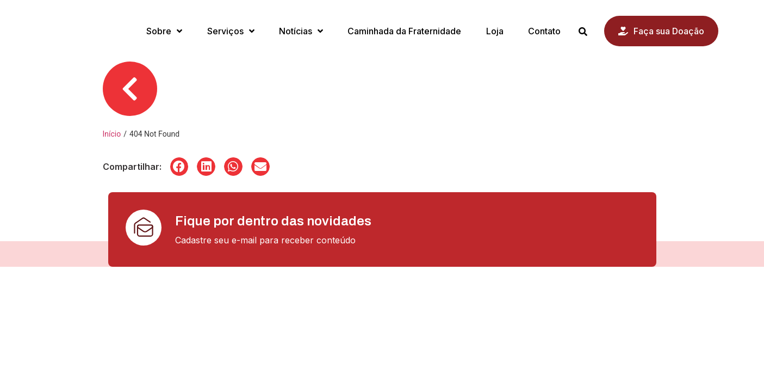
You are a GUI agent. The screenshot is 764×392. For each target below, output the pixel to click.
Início (112, 134)
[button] (179, 166)
